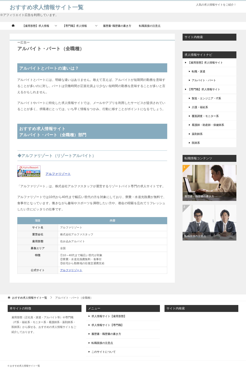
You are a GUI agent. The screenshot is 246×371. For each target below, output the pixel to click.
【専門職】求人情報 (76, 25)
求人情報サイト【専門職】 (107, 325)
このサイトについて (103, 351)
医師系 (196, 142)
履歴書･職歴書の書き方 (117, 25)
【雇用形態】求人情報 (35, 25)
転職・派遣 (198, 71)
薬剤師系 (197, 133)
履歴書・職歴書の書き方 (199, 196)
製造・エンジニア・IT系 (206, 98)
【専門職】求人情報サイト (204, 89)
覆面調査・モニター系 (205, 116)
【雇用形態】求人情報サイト (205, 62)
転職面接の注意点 (149, 25)
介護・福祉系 (200, 107)
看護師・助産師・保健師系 (208, 124)
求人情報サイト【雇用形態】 (108, 316)
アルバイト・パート (204, 80)
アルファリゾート (58, 173)
